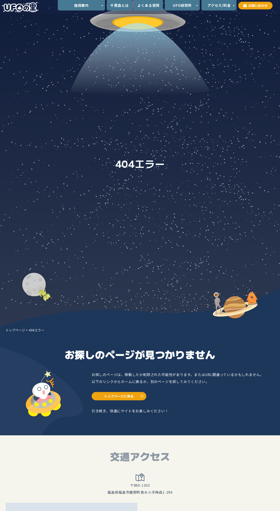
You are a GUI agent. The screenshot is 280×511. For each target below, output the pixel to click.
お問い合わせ (255, 5)
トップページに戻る (118, 396)
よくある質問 (148, 5)
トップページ (15, 330)
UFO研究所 (182, 5)
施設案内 (81, 5)
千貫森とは (119, 5)
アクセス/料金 (219, 5)
